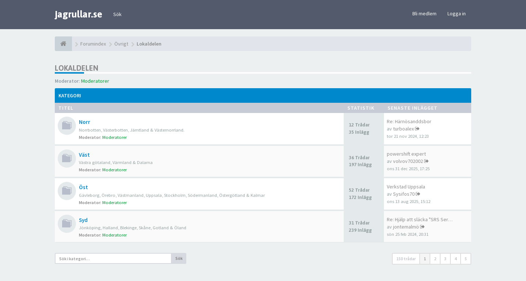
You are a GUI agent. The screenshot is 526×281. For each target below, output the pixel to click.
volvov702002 (408, 161)
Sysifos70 (404, 194)
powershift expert (406, 154)
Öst (83, 187)
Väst (84, 154)
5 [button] (466, 258)
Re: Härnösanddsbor (409, 121)
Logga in (456, 13)
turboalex (403, 128)
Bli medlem (424, 13)
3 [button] (445, 258)
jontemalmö (406, 226)
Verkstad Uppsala (406, 186)
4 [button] (455, 258)
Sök (117, 14)
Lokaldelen (76, 68)
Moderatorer (95, 81)
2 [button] (435, 258)
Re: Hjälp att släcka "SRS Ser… (420, 219)
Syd (83, 219)
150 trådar (406, 258)
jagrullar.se (78, 14)
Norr (84, 121)
